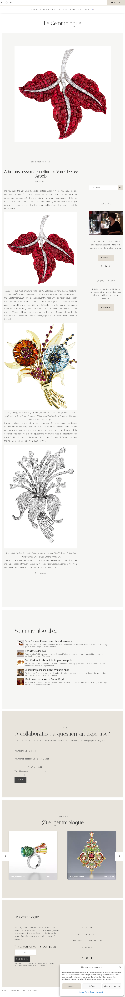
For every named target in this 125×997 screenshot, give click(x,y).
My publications (48, 9)
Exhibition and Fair (41, 162)
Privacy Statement (96, 992)
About (34, 9)
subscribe (116, 3)
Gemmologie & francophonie (87, 941)
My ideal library (67, 9)
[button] (120, 967)
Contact (87, 947)
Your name (19, 751)
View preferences (112, 986)
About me (87, 927)
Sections (82, 9)
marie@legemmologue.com (95, 740)
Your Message (21, 771)
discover (105, 258)
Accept (71, 986)
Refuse (92, 986)
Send (20, 780)
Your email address (23, 759)
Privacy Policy (84, 992)
